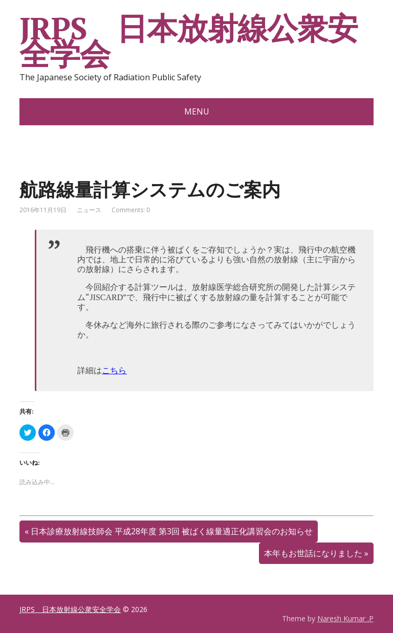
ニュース (89, 210)
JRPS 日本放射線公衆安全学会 (188, 40)
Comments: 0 (131, 210)
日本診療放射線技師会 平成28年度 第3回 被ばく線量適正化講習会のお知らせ (172, 531)
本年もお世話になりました (313, 553)
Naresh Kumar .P (345, 618)
